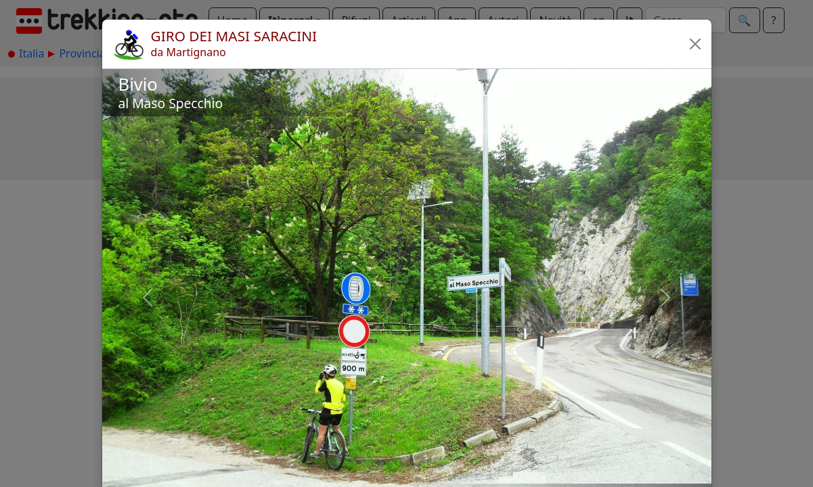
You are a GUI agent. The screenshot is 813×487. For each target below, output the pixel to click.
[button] (695, 44)
